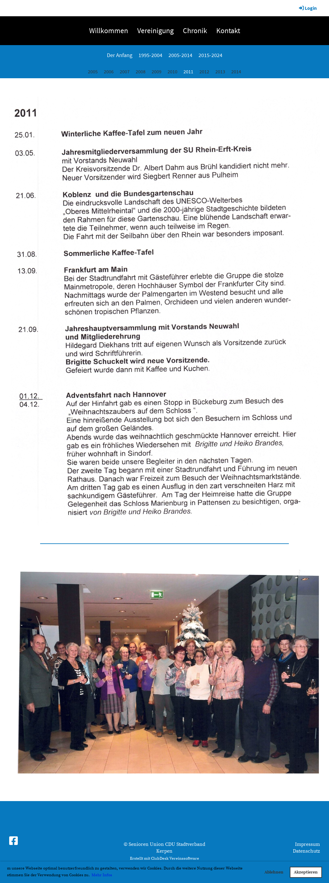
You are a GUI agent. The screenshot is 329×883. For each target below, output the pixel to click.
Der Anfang (119, 55)
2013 (220, 71)
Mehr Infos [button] (102, 875)
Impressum (307, 844)
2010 (172, 71)
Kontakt (228, 30)
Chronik (195, 30)
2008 (141, 71)
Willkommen (108, 30)
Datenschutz (306, 851)
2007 (125, 71)
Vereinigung (155, 30)
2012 (204, 71)
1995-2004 (150, 55)
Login (307, 8)
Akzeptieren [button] (306, 872)
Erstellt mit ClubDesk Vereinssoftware (164, 858)
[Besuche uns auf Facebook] (13, 841)
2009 (156, 71)
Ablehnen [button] (273, 872)
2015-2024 (210, 55)
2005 (93, 71)
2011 (188, 71)
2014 (236, 71)
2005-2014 (180, 55)
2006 (109, 71)
